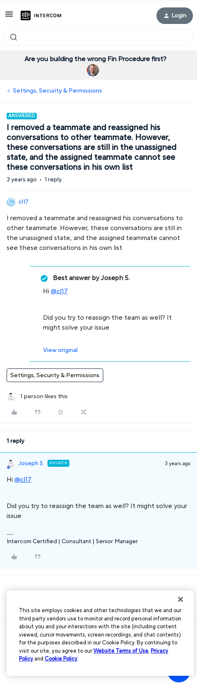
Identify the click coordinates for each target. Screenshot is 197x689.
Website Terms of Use (120, 651)
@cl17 (59, 291)
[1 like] (37, 397)
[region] (100, 633)
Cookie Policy (61, 659)
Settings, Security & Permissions (57, 91)
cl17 (23, 202)
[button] (9, 17)
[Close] (180, 599)
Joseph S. (31, 463)
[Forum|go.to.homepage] (41, 15)
